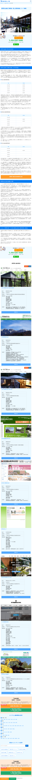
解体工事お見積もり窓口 (16, 706)
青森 (4, 719)
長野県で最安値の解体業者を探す (16, 176)
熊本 (3, 738)
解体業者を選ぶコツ (12, 752)
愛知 (15, 725)
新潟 (1, 725)
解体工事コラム (12, 755)
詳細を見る (16, 312)
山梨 (3, 725)
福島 (16, 719)
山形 (14, 719)
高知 (8, 735)
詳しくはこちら (18, 37)
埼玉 (7, 722)
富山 (11, 725)
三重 (22, 725)
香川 (1, 735)
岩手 (7, 719)
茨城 (14, 722)
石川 (8, 725)
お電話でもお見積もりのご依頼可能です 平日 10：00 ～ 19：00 (16, 710)
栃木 (11, 722)
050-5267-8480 (16, 40)
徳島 (3, 735)
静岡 (18, 725)
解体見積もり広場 (5, 1)
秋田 (9, 719)
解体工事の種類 (3, 752)
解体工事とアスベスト (13, 749)
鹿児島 (16, 738)
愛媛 (6, 735)
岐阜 (20, 725)
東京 (1, 722)
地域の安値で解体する (4, 778)
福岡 (1, 738)
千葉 (9, 722)
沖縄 (18, 738)
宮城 (11, 719)
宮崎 (8, 738)
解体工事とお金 (19, 752)
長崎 (13, 738)
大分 (6, 738)
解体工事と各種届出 (22, 749)
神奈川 (4, 722)
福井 (13, 725)
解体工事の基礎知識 (4, 749)
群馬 (16, 722)
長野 (6, 725)
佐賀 (11, 738)
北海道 (2, 719)
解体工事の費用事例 (4, 755)
